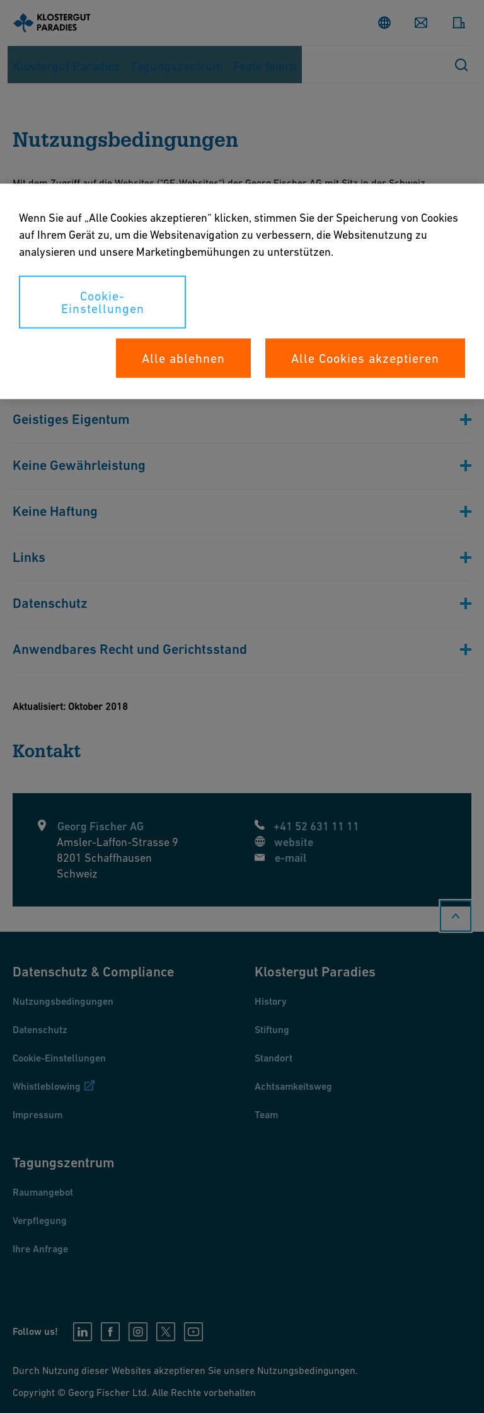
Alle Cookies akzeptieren (365, 358)
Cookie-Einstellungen (102, 302)
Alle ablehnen (183, 358)
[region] (242, 291)
